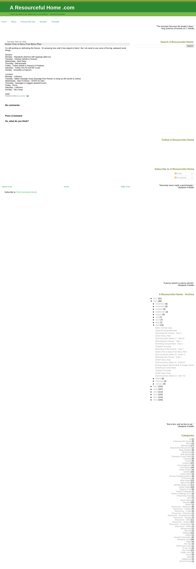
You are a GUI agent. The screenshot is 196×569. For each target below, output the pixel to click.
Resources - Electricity (181, 513)
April (158, 325)
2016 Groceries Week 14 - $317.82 (170, 376)
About (13, 22)
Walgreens (186, 559)
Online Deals (184, 487)
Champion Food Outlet (181, 456)
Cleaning (187, 459)
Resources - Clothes (182, 509)
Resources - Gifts (182, 520)
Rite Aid (187, 531)
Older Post (125, 187)
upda (189, 557)
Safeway (186, 533)
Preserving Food (184, 496)
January (159, 384)
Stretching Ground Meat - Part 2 (169, 344)
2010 (155, 400)
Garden (186, 472)
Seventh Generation (182, 537)
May (158, 322)
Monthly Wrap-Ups (182, 485)
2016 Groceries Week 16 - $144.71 (170, 354)
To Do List (186, 548)
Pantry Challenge (183, 491)
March (159, 378)
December (160, 304)
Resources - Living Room (180, 524)
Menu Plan (185, 483)
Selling (188, 535)
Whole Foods (185, 561)
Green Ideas (185, 474)
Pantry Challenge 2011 (181, 494)
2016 (155, 301)
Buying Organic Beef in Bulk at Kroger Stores (174, 365)
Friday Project (185, 470)
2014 (155, 389)
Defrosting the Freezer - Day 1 (168, 357)
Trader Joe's (185, 552)
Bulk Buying (186, 454)
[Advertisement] (51, 31)
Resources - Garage (182, 518)
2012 (155, 394)
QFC (189, 498)
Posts (178, 173)
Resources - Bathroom (181, 507)
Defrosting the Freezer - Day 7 (168, 341)
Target (188, 542)
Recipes (43, 22)
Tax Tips (187, 544)
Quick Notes (185, 500)
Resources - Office (183, 526)
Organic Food (185, 489)
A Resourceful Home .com (42, 7)
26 (190, 439)
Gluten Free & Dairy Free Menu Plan (23, 44)
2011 (155, 397)
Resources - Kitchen (181, 522)
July (158, 317)
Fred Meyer (185, 467)
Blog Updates (185, 450)
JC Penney (186, 478)
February (160, 381)
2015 (155, 386)
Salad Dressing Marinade (166, 330)
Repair (188, 504)
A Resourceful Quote (182, 441)
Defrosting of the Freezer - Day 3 (169, 349)
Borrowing (186, 452)
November (160, 306)
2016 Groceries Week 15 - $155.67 (170, 362)
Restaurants (186, 528)
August (159, 314)
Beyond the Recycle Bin (180, 448)
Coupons (186, 463)
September (161, 312)
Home (4, 22)
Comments (180, 178)
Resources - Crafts (183, 511)
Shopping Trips (183, 539)
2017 (155, 298)
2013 (155, 392)
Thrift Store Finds (183, 546)
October (159, 309)
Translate (55, 22)
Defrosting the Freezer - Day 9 (168, 333)
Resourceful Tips (28, 22)
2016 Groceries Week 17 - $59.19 (169, 338)
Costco (188, 461)
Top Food (186, 550)
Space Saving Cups (163, 328)
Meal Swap (185, 480)
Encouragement (184, 465)
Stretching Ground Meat (165, 368)
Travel (188, 555)
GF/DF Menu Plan (163, 336)
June (158, 320)
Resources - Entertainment (179, 515)
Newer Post (7, 187)
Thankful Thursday (163, 346)
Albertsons (185, 446)
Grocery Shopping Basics (180, 476)
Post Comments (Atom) (26, 192)
